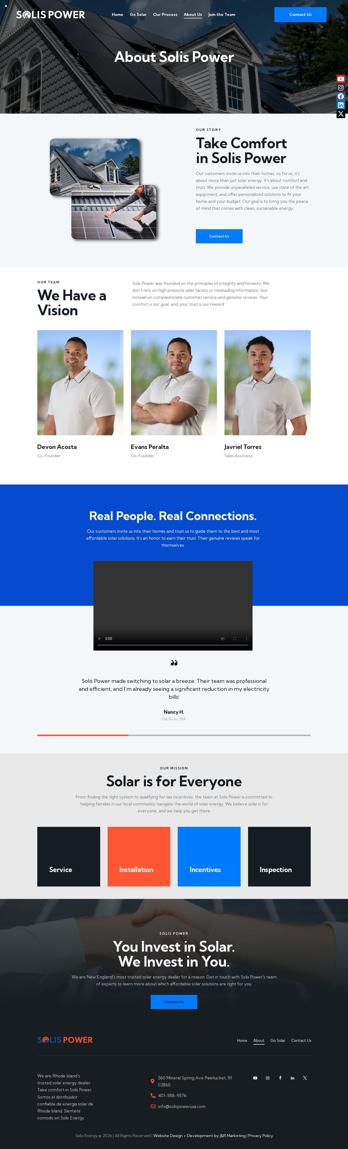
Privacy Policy (260, 1135)
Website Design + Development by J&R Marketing (199, 1135)
